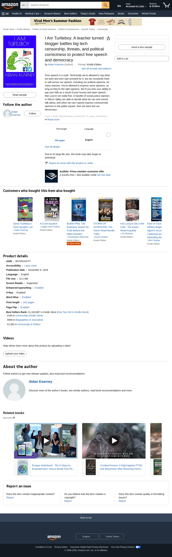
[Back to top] (86, 521)
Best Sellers (70, 13)
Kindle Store (8, 29)
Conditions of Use (44, 547)
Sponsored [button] (9, 418)
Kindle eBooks (23, 29)
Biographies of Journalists (29, 319)
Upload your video (15, 353)
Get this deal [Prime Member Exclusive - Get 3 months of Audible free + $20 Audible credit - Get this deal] (103, 175)
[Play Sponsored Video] (45, 441)
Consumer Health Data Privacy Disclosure (89, 547)
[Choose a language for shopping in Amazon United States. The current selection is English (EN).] (116, 5)
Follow (32, 113)
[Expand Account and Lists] (145, 6)
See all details (52, 146)
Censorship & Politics (29, 324)
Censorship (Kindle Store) (29, 315)
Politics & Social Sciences (44, 29)
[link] (25, 225)
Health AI (17, 13)
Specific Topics (88, 29)
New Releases (106, 13)
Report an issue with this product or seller (69, 163)
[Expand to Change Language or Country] (96, 536)
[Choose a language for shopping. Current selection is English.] (85, 536)
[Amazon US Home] (54, 537)
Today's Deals (87, 13)
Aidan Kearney (56, 64)
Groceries (133, 13)
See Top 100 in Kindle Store (73, 312)
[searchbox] (65, 5)
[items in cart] (166, 5)
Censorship (102, 29)
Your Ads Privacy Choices (123, 547)
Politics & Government (68, 29)
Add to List (122, 58)
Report (10, 497)
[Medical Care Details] (40, 13)
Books (121, 13)
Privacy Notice (61, 547)
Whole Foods (149, 13)
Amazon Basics (52, 13)
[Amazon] (10, 5)
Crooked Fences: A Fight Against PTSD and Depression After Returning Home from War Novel (121, 467)
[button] (5, 13)
